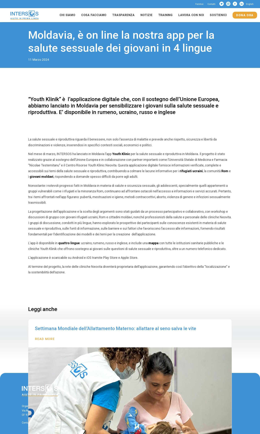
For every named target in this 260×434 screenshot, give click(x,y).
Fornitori (199, 4)
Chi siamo (67, 15)
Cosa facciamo (94, 15)
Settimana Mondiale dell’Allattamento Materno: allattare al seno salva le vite (115, 328)
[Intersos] (24, 15)
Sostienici (218, 15)
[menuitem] (200, 4)
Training (165, 15)
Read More (45, 339)
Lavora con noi (191, 15)
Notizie (146, 15)
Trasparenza (123, 15)
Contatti (211, 4)
